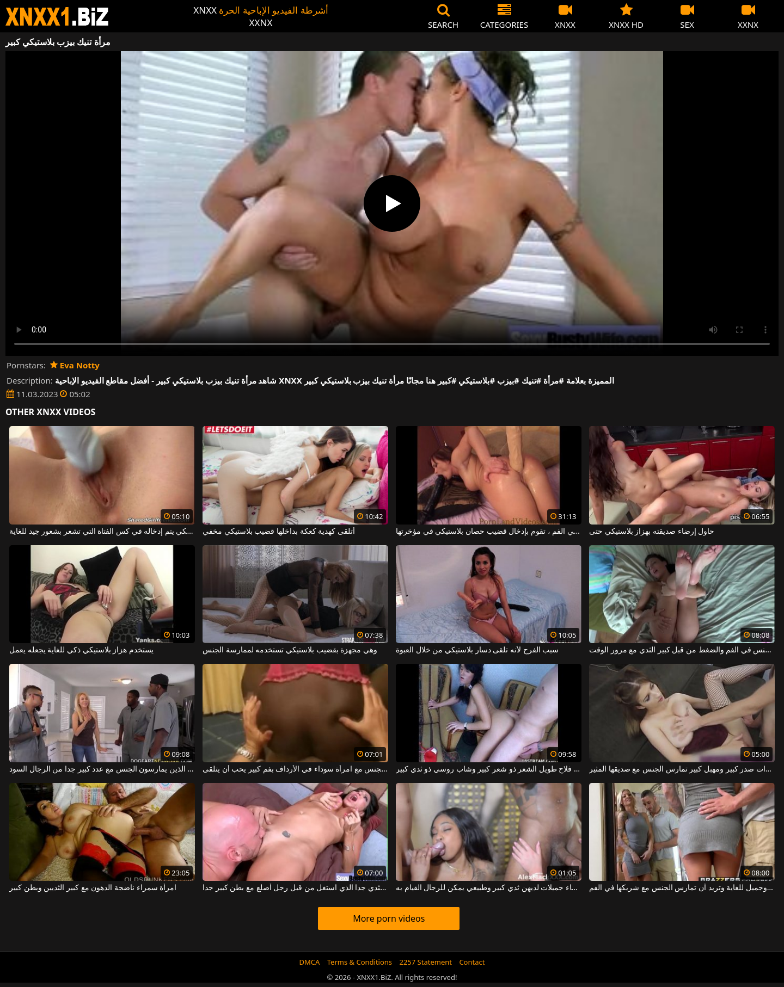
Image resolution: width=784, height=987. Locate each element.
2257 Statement (425, 962)
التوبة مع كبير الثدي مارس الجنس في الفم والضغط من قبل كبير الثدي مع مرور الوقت (682, 650)
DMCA (309, 962)
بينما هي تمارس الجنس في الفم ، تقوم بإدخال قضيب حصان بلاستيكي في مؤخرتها (488, 531)
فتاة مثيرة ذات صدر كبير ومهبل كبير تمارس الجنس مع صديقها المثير (682, 769)
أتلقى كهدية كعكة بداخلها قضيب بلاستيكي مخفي (279, 531)
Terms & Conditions (359, 962)
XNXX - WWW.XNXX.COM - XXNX (57, 16)
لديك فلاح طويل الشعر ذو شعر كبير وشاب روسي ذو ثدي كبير (488, 769)
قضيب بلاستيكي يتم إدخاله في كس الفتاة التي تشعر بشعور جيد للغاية (102, 531)
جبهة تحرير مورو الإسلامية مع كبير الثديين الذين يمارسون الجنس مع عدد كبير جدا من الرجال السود (102, 769)
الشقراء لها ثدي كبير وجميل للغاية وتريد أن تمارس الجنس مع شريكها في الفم (682, 888)
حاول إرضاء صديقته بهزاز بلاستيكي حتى (651, 531)
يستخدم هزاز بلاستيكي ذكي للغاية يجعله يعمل (81, 650)
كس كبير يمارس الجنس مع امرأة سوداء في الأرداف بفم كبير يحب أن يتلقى (295, 769)
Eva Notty (75, 365)
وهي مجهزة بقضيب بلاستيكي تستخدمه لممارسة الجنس (290, 650)
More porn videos (389, 918)
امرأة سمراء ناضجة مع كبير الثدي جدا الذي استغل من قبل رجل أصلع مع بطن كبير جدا (295, 888)
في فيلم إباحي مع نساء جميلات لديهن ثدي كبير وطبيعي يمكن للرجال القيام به (488, 888)
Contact (472, 962)
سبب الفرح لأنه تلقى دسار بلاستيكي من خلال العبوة (477, 650)
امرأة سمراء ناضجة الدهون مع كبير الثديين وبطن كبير (92, 888)
